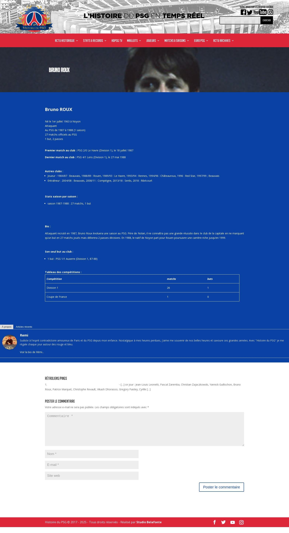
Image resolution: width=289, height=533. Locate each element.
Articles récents (24, 326)
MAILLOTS (132, 41)
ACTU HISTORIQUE (65, 41)
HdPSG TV (117, 41)
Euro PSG (199, 41)
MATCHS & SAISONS (175, 41)
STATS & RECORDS (93, 41)
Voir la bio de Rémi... (32, 352)
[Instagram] (241, 528)
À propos (6, 326)
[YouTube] (232, 528)
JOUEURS (151, 41)
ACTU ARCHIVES (221, 41)
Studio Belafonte (149, 528)
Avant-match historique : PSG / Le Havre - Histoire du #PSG (83, 384)
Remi (24, 335)
